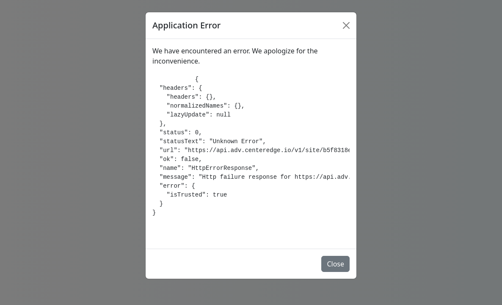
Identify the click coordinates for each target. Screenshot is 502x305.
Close (335, 264)
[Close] (346, 25)
